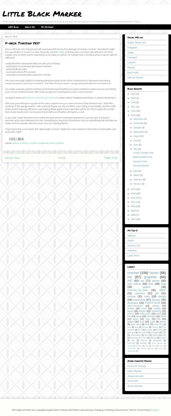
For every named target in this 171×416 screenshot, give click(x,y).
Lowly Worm (133, 255)
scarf (141, 321)
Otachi (130, 240)
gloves (163, 321)
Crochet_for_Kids (137, 290)
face (146, 335)
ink (129, 277)
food (147, 324)
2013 (133, 193)
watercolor (131, 351)
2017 (133, 106)
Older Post (110, 157)
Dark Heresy (157, 343)
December (138, 119)
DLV (140, 330)
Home (62, 157)
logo (148, 319)
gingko (130, 321)
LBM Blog (13, 27)
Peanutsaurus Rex (138, 338)
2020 (133, 98)
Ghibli (163, 316)
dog (136, 327)
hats (163, 283)
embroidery (136, 335)
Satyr (161, 346)
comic (144, 308)
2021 (133, 94)
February (138, 179)
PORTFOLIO (152, 302)
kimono (144, 340)
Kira (146, 346)
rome (160, 348)
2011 (133, 202)
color (147, 296)
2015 (133, 115)
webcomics (145, 313)
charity (163, 338)
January (137, 184)
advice (16, 143)
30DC (162, 290)
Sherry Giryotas (135, 386)
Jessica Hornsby (135, 376)
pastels (143, 348)
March (136, 175)
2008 (133, 215)
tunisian (60, 143)
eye (133, 340)
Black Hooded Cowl (142, 157)
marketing (156, 311)
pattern (147, 287)
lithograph (157, 340)
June (136, 144)
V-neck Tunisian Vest (143, 152)
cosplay (157, 308)
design (162, 296)
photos (130, 313)
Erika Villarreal (134, 371)
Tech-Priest (131, 348)
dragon (142, 311)
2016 (133, 111)
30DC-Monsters (135, 306)
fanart (154, 273)
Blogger (154, 410)
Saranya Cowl (140, 161)
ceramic (149, 330)
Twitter (130, 52)
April (135, 171)
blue (151, 283)
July (135, 140)
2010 (133, 206)
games (145, 327)
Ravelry (131, 67)
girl (156, 293)
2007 (133, 219)
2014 (133, 189)
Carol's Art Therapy (136, 366)
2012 (133, 198)
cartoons (140, 293)
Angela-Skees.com (136, 42)
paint (158, 313)
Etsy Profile (133, 72)
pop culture (134, 283)
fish (129, 316)
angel (138, 316)
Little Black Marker (42, 13)
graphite (150, 277)
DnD (164, 335)
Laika (152, 321)
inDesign (151, 316)
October (137, 127)
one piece (143, 332)
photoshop (139, 299)
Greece (139, 346)
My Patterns (47, 27)
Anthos (155, 327)
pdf (152, 348)
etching (159, 330)
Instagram (132, 47)
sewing (155, 306)
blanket (153, 338)
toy (142, 280)
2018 (133, 102)
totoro (52, 143)
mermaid (131, 343)
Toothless (132, 250)
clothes (24, 143)
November (138, 123)
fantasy (156, 299)
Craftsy (60, 52)
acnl (129, 327)
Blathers (131, 235)
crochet (33, 143)
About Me (30, 27)
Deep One (158, 324)
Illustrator (132, 302)
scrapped (43, 143)
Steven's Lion (134, 245)
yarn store (136, 324)
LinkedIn (131, 62)
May (135, 149)
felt (158, 319)
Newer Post (12, 157)
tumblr (155, 335)
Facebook (132, 57)
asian (135, 319)
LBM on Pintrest (135, 77)
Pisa (153, 346)
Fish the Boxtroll (141, 165)
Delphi (129, 346)
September (139, 132)
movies (131, 296)
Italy (164, 332)
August (137, 136)
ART (130, 280)
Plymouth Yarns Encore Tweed (40, 97)
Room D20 (132, 381)
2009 (133, 210)
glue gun (131, 332)
